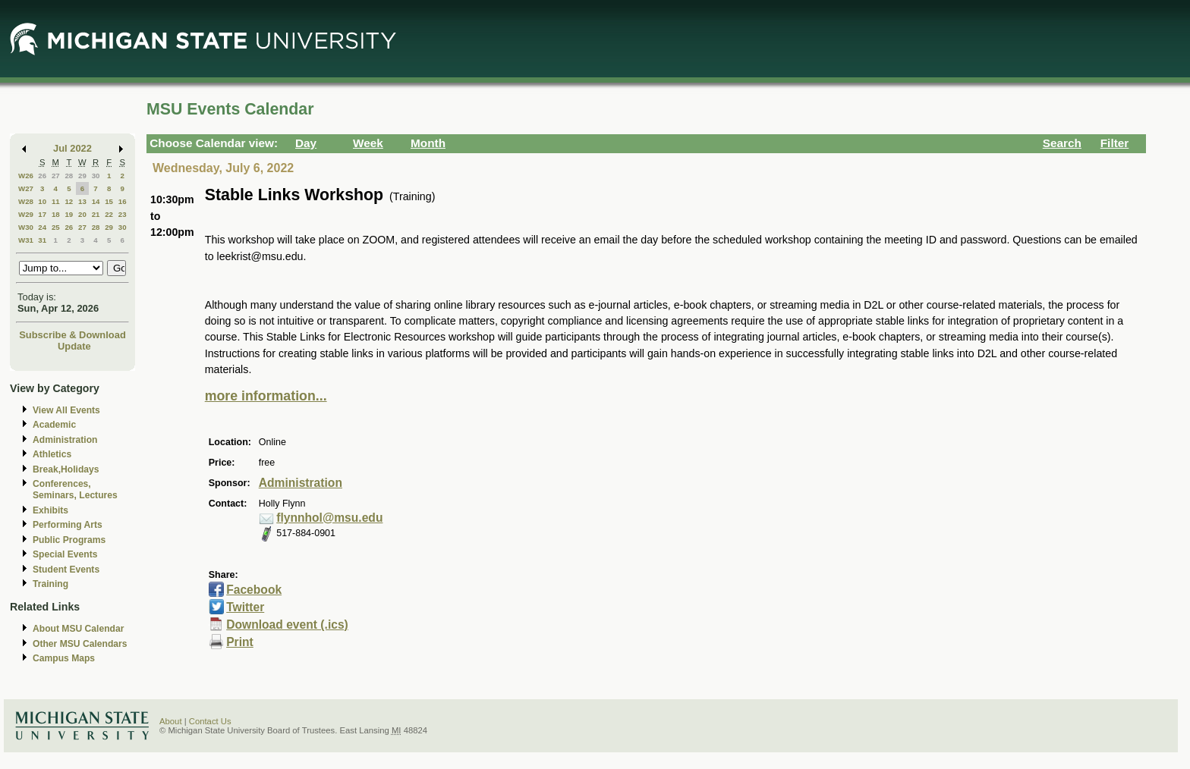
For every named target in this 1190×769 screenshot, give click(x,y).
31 (42, 240)
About (170, 721)
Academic (54, 424)
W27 (25, 188)
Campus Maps (64, 658)
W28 (25, 201)
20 (82, 214)
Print (239, 642)
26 (42, 175)
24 (42, 227)
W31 (25, 240)
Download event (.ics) (287, 624)
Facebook (254, 589)
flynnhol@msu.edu (329, 517)
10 (42, 201)
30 (96, 175)
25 (56, 227)
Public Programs (69, 540)
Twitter (245, 607)
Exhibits (50, 510)
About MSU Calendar (78, 628)
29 (82, 175)
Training (50, 584)
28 (69, 175)
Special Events (65, 554)
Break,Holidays (66, 469)
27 (56, 175)
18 (56, 214)
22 (109, 214)
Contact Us (210, 721)
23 (122, 214)
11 (56, 201)
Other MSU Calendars (80, 644)
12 (69, 201)
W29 (25, 214)
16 (122, 201)
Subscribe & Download (72, 335)
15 (109, 201)
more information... (266, 395)
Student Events (66, 569)
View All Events (66, 410)
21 (96, 214)
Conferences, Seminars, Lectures (75, 490)
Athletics (52, 454)
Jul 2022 (72, 148)
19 (69, 214)
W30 (25, 227)
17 (42, 214)
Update (74, 346)
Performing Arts (67, 524)
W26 (25, 175)
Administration (65, 440)
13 (82, 201)
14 (96, 201)
